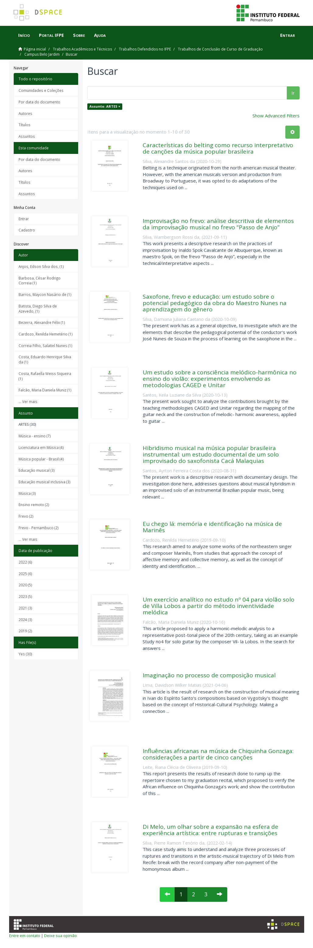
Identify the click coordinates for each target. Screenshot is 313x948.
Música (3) (27, 493)
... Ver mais (28, 401)
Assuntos (27, 136)
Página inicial (35, 49)
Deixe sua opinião (60, 935)
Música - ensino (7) (35, 435)
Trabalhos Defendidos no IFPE (145, 49)
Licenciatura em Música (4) (41, 447)
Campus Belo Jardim (42, 54)
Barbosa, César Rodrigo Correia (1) (40, 281)
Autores (25, 113)
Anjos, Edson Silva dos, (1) (41, 266)
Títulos (24, 124)
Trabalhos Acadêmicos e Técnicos (82, 49)
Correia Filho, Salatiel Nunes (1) (45, 345)
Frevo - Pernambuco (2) (39, 527)
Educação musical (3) (37, 470)
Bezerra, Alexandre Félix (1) (42, 322)
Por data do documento (39, 101)
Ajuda (100, 35)
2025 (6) (25, 573)
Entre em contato (24, 935)
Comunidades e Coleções (41, 90)
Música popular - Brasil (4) (41, 459)
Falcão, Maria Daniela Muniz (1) (45, 389)
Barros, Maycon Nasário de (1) (45, 294)
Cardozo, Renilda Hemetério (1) (46, 334)
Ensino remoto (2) (34, 504)
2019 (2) (25, 630)
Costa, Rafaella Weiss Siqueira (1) (45, 376)
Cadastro (27, 229)
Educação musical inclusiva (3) (45, 481)
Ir (293, 93)
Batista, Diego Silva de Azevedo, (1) (38, 309)
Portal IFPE (51, 35)
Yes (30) (25, 653)
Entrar (24, 218)
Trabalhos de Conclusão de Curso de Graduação (220, 49)
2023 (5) (25, 596)
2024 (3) (25, 619)
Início (24, 35)
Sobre (79, 35)
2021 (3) (25, 608)
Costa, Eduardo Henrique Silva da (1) (45, 359)
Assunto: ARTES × (104, 106)
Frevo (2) (26, 516)
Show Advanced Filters (276, 116)
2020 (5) (25, 584)
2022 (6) (25, 562)
